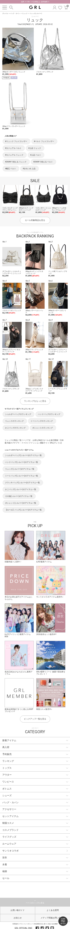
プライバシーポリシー (26, 924)
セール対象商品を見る (35, 220)
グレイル (5, 13)
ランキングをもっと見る (35, 401)
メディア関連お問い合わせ (53, 918)
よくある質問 (53, 910)
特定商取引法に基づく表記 (42, 924)
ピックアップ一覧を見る (35, 719)
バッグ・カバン (15, 13)
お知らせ (18, 918)
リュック (25, 13)
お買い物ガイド (18, 910)
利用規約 (15, 924)
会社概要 (55, 924)
